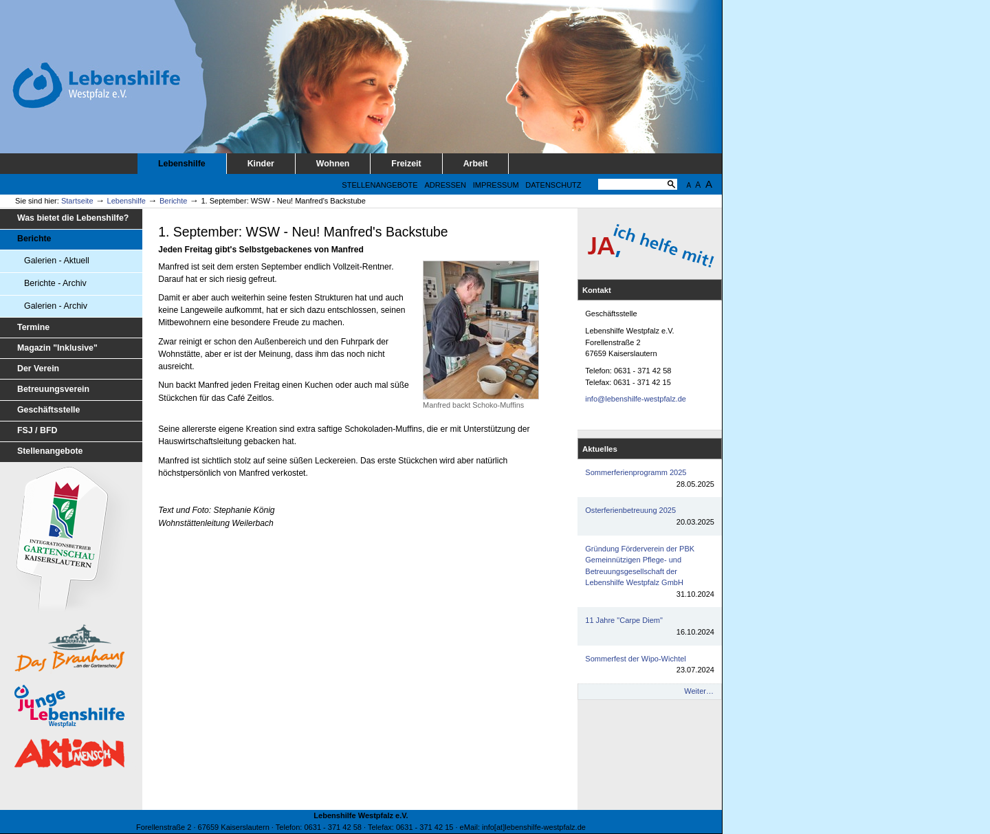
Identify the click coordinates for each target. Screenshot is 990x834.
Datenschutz (553, 185)
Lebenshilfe (182, 163)
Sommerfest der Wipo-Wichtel (649, 665)
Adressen (445, 185)
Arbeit (475, 163)
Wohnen (333, 163)
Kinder (261, 163)
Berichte (173, 201)
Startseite (77, 201)
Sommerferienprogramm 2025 (649, 479)
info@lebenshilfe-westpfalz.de (635, 399)
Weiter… (699, 691)
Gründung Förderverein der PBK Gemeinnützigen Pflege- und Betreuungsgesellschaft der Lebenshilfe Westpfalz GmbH (649, 572)
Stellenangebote (379, 185)
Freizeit (406, 163)
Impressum (496, 185)
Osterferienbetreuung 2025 (649, 516)
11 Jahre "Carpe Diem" (649, 626)
